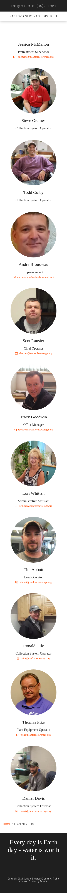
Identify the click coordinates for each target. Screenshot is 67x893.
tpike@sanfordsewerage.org (33, 734)
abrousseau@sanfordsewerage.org (33, 277)
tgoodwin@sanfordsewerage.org (33, 429)
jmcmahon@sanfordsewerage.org (33, 56)
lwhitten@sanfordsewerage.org (33, 505)
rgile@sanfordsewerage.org (33, 658)
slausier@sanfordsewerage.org (33, 353)
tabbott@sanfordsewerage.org (33, 582)
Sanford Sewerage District (33, 16)
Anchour (44, 881)
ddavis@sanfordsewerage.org (33, 811)
